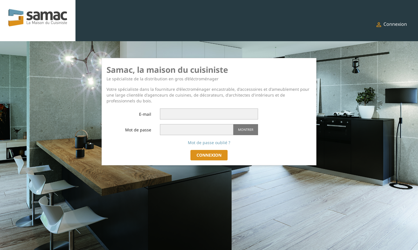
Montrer (245, 129)
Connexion (209, 155)
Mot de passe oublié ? (209, 142)
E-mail (145, 114)
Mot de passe (138, 130)
